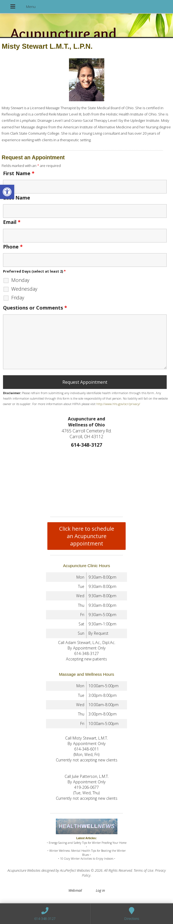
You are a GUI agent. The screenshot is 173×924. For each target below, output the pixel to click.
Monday (20, 280)
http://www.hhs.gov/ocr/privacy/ (118, 404)
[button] (7, 192)
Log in (100, 890)
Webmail (75, 890)
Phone (13, 246)
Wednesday (24, 288)
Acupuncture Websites (24, 870)
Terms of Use (143, 870)
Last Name (16, 197)
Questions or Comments (35, 307)
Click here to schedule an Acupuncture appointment (86, 536)
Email (12, 222)
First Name (18, 173)
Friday (17, 297)
